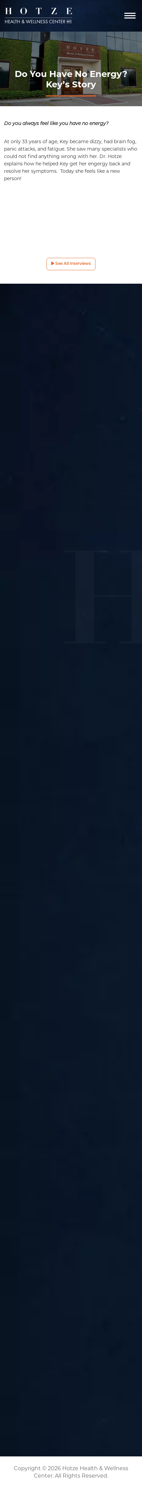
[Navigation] (130, 16)
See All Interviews (71, 264)
